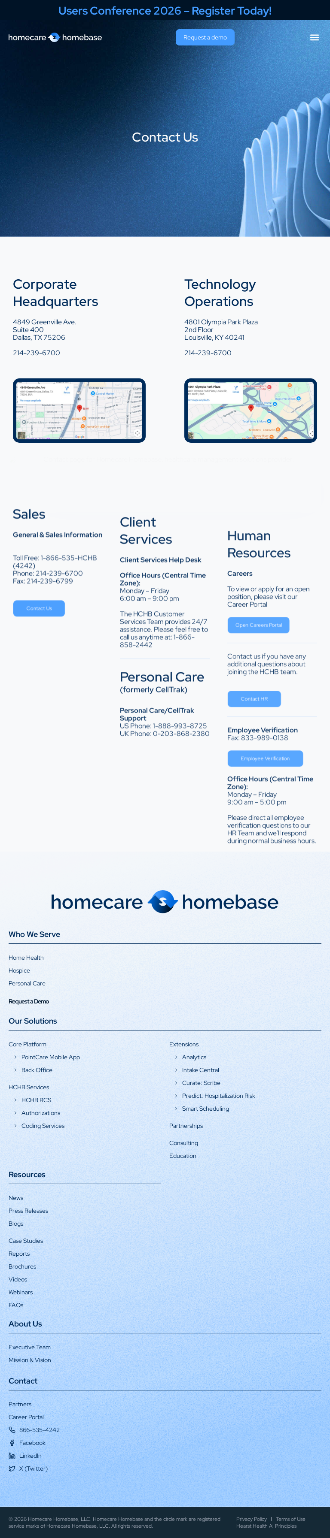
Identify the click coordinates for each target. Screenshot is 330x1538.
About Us (25, 1324)
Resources (27, 1174)
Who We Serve (34, 934)
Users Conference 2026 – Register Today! (165, 10)
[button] (314, 37)
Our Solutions (33, 1021)
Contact (23, 1381)
